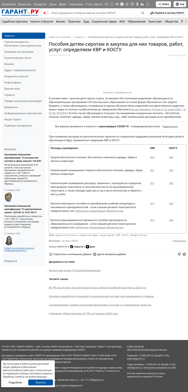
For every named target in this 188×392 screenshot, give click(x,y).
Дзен (90, 246)
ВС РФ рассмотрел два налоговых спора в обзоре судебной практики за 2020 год (97, 287)
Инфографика (12, 82)
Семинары (76, 4)
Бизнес (60, 21)
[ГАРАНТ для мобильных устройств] (112, 4)
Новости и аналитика (60, 37)
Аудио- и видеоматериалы (20, 70)
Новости (9, 35)
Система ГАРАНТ (70, 240)
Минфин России (138, 235)
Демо (62, 4)
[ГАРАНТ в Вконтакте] (117, 4)
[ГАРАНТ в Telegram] (127, 4)
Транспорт (155, 21)
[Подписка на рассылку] (106, 4)
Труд (86, 21)
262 (171, 203)
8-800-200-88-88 (135, 346)
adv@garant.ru (134, 367)
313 (152, 203)
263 (171, 157)
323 (152, 157)
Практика (74, 21)
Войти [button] (163, 4)
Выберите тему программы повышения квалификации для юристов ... (19, 249)
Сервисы (9, 94)
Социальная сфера (104, 21)
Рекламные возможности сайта (159, 367)
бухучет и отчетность (67, 235)
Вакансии (24, 4)
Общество (171, 21)
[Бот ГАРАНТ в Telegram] (132, 4)
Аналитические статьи (17, 58)
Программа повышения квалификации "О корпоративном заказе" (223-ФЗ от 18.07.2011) (23, 209)
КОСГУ (125, 235)
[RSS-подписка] (148, 4)
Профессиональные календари (23, 101)
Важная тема (12, 88)
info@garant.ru (96, 379)
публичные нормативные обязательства (99, 211)
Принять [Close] (41, 382)
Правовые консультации (18, 51)
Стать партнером (97, 4)
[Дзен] (121, 4)
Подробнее (15, 382)
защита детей (107, 235)
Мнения (9, 64)
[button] (167, 13)
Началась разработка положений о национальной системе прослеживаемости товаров (101, 296)
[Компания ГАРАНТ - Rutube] (142, 4)
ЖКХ (122, 21)
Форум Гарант (12, 119)
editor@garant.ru (136, 358)
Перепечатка (179, 240)
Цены (52, 4)
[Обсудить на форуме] (179, 254)
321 (152, 170)
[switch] (45, 13)
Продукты (40, 4)
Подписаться (170, 126)
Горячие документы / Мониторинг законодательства (23, 43)
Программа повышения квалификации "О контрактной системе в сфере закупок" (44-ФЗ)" (23, 157)
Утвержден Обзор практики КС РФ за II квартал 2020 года (83, 313)
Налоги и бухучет (42, 21)
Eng (179, 4)
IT (182, 21)
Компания (9, 4)
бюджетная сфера (88, 235)
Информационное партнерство (23, 113)
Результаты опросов (16, 76)
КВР (118, 235)
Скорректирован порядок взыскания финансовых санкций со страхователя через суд (100, 305)
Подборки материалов (17, 125)
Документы (11, 107)
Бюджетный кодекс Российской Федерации (75, 270)
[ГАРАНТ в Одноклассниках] (137, 4)
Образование (137, 21)
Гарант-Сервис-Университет (67, 385)
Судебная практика (15, 21)
